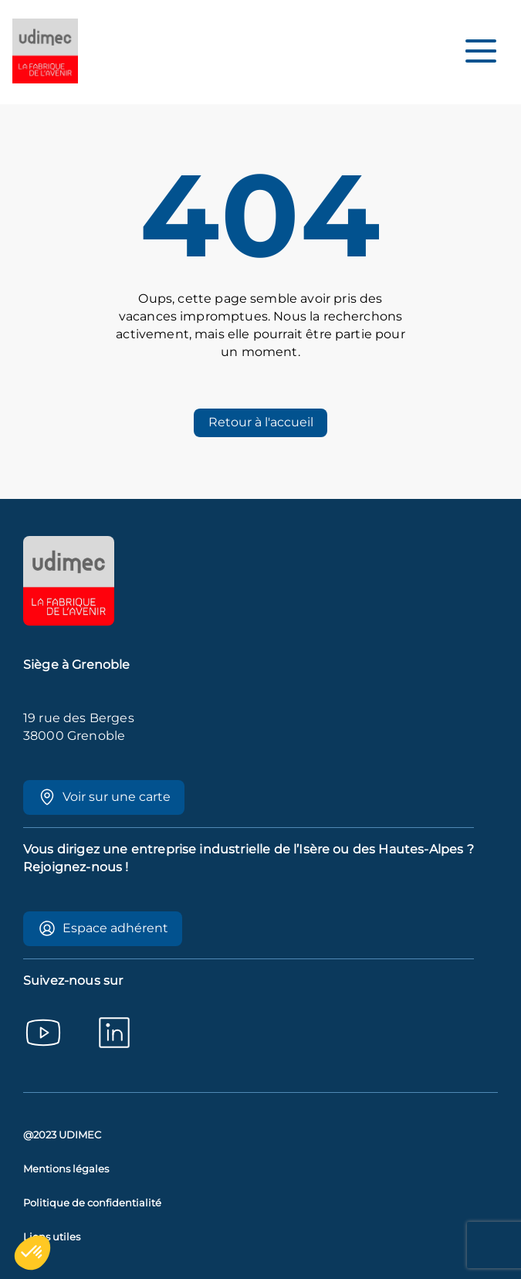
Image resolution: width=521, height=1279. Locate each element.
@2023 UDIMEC (62, 1135)
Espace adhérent (103, 928)
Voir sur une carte (104, 797)
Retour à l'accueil (260, 422)
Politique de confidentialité (92, 1203)
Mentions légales (66, 1169)
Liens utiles (51, 1237)
